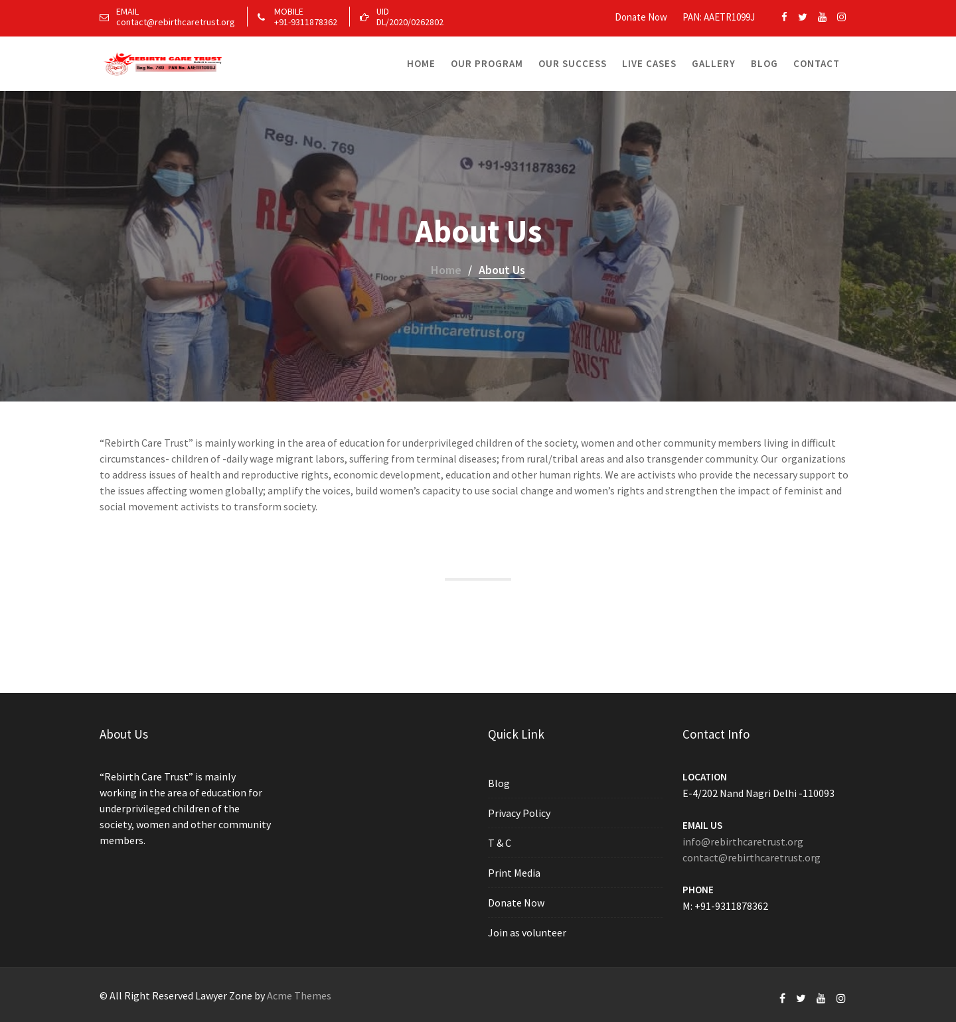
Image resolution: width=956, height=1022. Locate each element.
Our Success (572, 63)
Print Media (515, 872)
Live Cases (649, 63)
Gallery (714, 63)
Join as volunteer (528, 931)
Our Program (487, 63)
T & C (501, 842)
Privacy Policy (520, 813)
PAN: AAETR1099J (718, 17)
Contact (816, 63)
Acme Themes (299, 995)
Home (421, 63)
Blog (764, 63)
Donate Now (641, 17)
